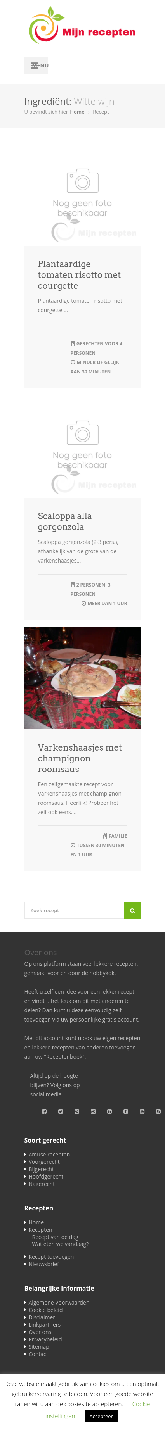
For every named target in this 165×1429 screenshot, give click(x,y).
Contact (38, 1354)
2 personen (91, 585)
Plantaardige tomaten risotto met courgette (79, 275)
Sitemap (39, 1346)
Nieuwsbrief (44, 1264)
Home (77, 111)
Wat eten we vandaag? (60, 1244)
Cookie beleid (46, 1309)
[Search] (132, 910)
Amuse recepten (49, 1154)
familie (118, 836)
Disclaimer (42, 1317)
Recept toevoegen (51, 1256)
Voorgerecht (44, 1161)
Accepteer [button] (101, 1416)
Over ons (40, 1332)
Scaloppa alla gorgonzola (65, 521)
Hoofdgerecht (46, 1176)
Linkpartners (45, 1324)
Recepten (40, 1229)
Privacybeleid (45, 1339)
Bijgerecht (41, 1169)
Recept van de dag (55, 1237)
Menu (40, 65)
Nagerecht (42, 1183)
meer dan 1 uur (107, 603)
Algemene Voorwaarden (59, 1302)
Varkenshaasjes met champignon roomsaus (80, 758)
